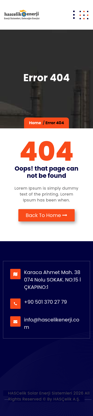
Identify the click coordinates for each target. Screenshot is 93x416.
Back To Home (46, 215)
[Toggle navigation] (74, 15)
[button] (84, 15)
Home (35, 123)
